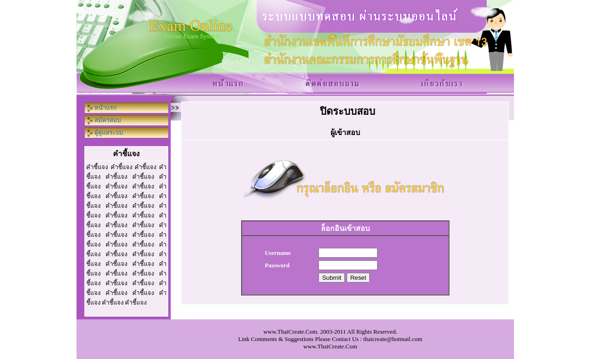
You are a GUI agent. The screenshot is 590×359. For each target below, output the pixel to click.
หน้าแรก (105, 107)
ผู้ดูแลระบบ (108, 132)
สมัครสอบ (107, 120)
